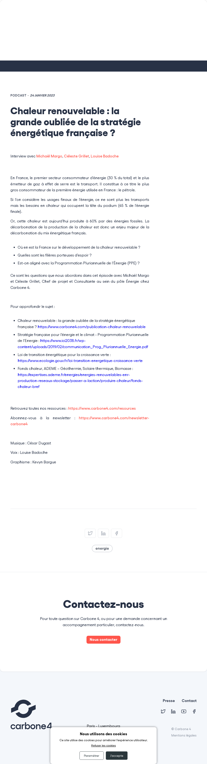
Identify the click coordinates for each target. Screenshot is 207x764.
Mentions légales (184, 735)
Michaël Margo (49, 156)
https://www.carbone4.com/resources (102, 408)
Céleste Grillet (76, 156)
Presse (169, 700)
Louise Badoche (105, 156)
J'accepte (116, 755)
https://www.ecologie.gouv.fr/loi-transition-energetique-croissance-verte (80, 360)
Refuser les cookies (103, 745)
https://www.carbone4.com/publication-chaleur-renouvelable (92, 326)
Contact (189, 700)
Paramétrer (91, 755)
